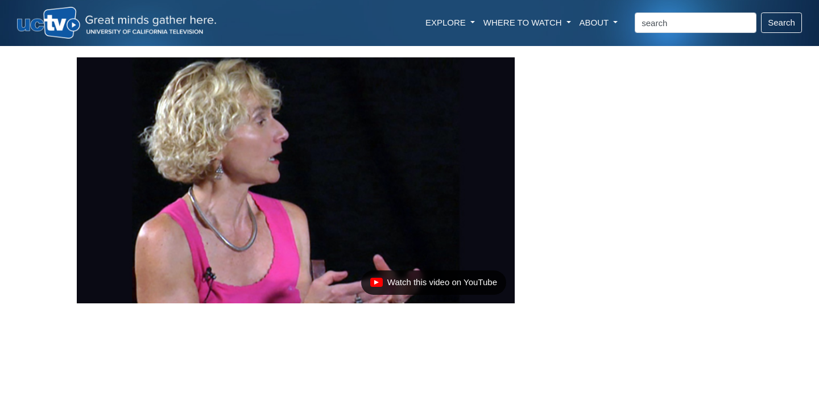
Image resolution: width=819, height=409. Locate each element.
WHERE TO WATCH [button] (523, 22)
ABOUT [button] (595, 22)
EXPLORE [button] (446, 22)
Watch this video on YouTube (433, 285)
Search (781, 22)
